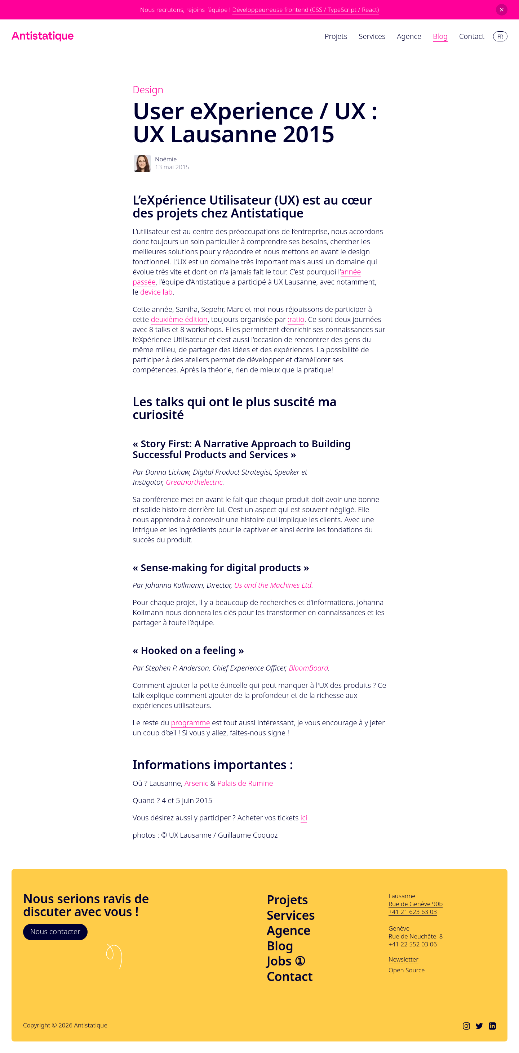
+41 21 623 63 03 (413, 912)
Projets (287, 900)
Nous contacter (55, 931)
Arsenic (197, 783)
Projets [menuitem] (336, 36)
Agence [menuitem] (409, 36)
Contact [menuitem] (471, 36)
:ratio (296, 319)
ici (304, 818)
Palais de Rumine (245, 783)
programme (190, 722)
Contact (290, 976)
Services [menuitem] (372, 36)
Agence (288, 930)
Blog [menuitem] (440, 36)
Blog (280, 946)
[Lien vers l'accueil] (43, 36)
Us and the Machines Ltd (273, 585)
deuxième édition (179, 319)
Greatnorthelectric (194, 482)
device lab (156, 292)
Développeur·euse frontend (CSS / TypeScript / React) (305, 9)
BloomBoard (308, 668)
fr (500, 36)
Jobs (286, 961)
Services (291, 915)
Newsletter (403, 959)
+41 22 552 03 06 (413, 944)
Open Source (407, 970)
